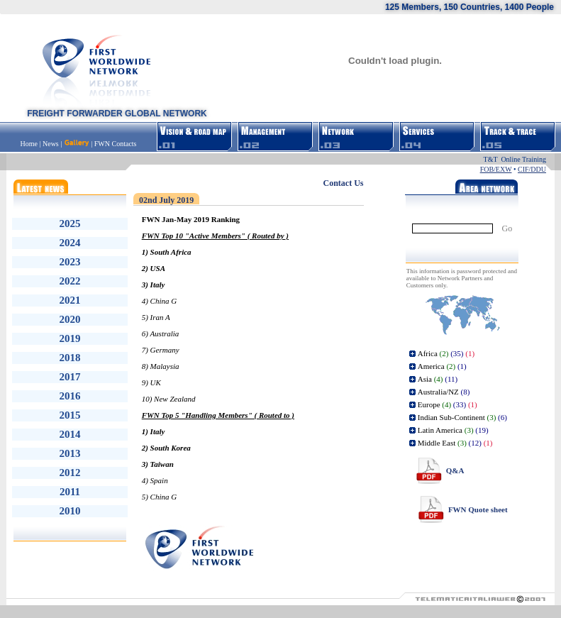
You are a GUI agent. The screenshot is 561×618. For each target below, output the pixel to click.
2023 (70, 261)
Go (507, 228)
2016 (70, 396)
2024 (70, 242)
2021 (70, 300)
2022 (70, 281)
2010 (70, 511)
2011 (70, 491)
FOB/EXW (496, 169)
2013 (70, 453)
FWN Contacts (115, 144)
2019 (70, 338)
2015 (70, 415)
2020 (70, 319)
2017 (70, 376)
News (51, 144)
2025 (70, 223)
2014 (70, 434)
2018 (70, 357)
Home (30, 144)
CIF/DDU (532, 169)
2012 (70, 472)
